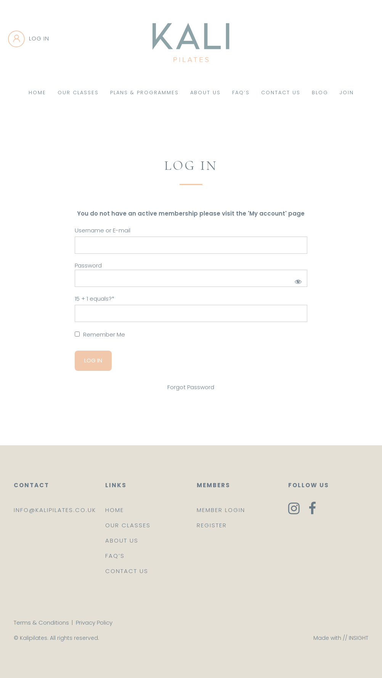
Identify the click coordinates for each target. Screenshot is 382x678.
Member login (221, 510)
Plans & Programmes (144, 92)
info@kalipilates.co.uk (55, 510)
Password (88, 265)
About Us (205, 92)
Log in (39, 38)
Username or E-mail (102, 230)
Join (347, 92)
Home (37, 92)
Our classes (128, 525)
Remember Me (100, 334)
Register (212, 525)
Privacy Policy (94, 622)
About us (121, 540)
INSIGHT (358, 638)
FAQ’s (241, 92)
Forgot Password (190, 387)
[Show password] (296, 280)
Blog (320, 92)
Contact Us (280, 92)
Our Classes (78, 92)
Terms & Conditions (41, 622)
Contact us (126, 571)
